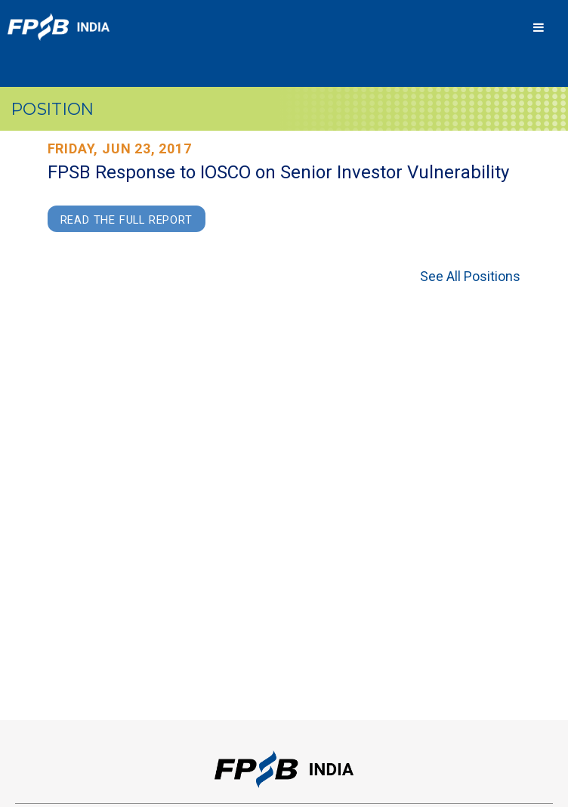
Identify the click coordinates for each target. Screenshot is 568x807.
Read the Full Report (126, 220)
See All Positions (470, 276)
